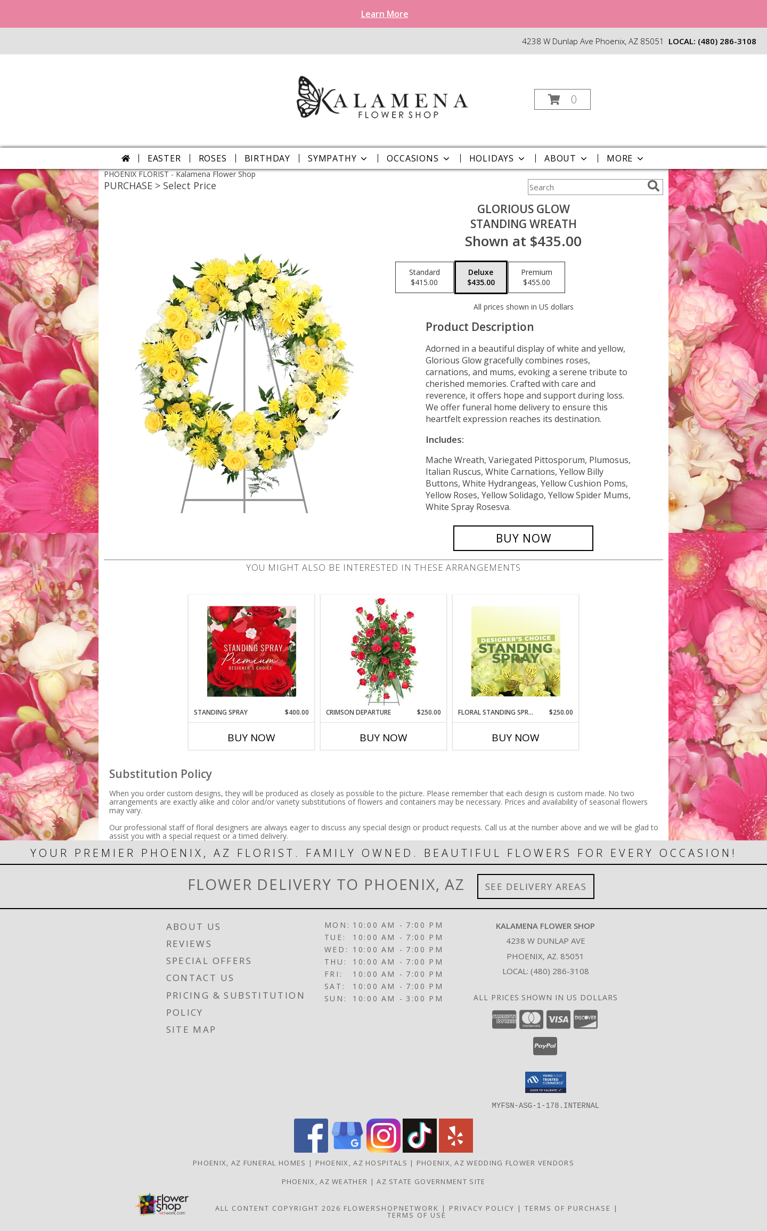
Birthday (267, 158)
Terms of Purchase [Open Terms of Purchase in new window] (568, 1207)
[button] (562, 99)
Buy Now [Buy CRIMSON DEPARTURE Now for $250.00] (383, 737)
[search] (653, 186)
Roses (213, 158)
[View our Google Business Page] (347, 1149)
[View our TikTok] (420, 1149)
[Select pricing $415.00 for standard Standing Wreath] (424, 277)
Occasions (419, 158)
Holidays (498, 158)
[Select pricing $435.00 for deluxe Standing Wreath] (481, 277)
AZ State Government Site (431, 1181)
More (626, 158)
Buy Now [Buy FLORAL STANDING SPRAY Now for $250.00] (516, 737)
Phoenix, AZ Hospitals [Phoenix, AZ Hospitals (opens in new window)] (361, 1162)
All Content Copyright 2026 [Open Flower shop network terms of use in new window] (278, 1207)
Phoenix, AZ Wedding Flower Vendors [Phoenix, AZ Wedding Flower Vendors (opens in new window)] (495, 1162)
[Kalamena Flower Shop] (382, 96)
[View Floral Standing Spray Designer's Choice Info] (515, 651)
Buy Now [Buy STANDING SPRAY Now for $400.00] (251, 737)
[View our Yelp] (456, 1149)
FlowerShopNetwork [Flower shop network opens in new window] (391, 1207)
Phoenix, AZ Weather (325, 1181)
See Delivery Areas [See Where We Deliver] (536, 886)
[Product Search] (585, 187)
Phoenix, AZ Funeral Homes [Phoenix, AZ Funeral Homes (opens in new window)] (249, 1162)
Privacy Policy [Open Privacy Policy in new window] (482, 1207)
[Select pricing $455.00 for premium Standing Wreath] (537, 277)
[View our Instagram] (383, 1149)
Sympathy (338, 158)
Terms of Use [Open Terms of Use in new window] (416, 1214)
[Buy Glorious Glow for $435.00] (523, 538)
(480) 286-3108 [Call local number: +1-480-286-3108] (727, 41)
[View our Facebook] (311, 1149)
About (566, 158)
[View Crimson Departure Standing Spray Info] (383, 651)
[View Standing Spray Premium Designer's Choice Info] (251, 651)
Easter (164, 158)
